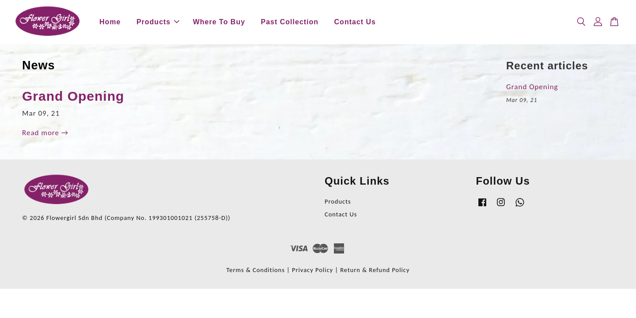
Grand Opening (73, 96)
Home (110, 22)
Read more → (45, 132)
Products (157, 22)
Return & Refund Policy (374, 270)
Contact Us (355, 22)
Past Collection (290, 22)
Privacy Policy (312, 270)
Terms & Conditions (256, 270)
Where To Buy (219, 22)
